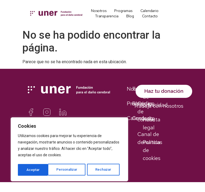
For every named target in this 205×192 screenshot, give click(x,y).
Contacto (150, 16)
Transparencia (106, 16)
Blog (130, 16)
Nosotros (98, 10)
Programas (123, 10)
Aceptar (106, 170)
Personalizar (36, 170)
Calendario (149, 10)
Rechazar (74, 170)
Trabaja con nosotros (158, 111)
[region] (69, 150)
